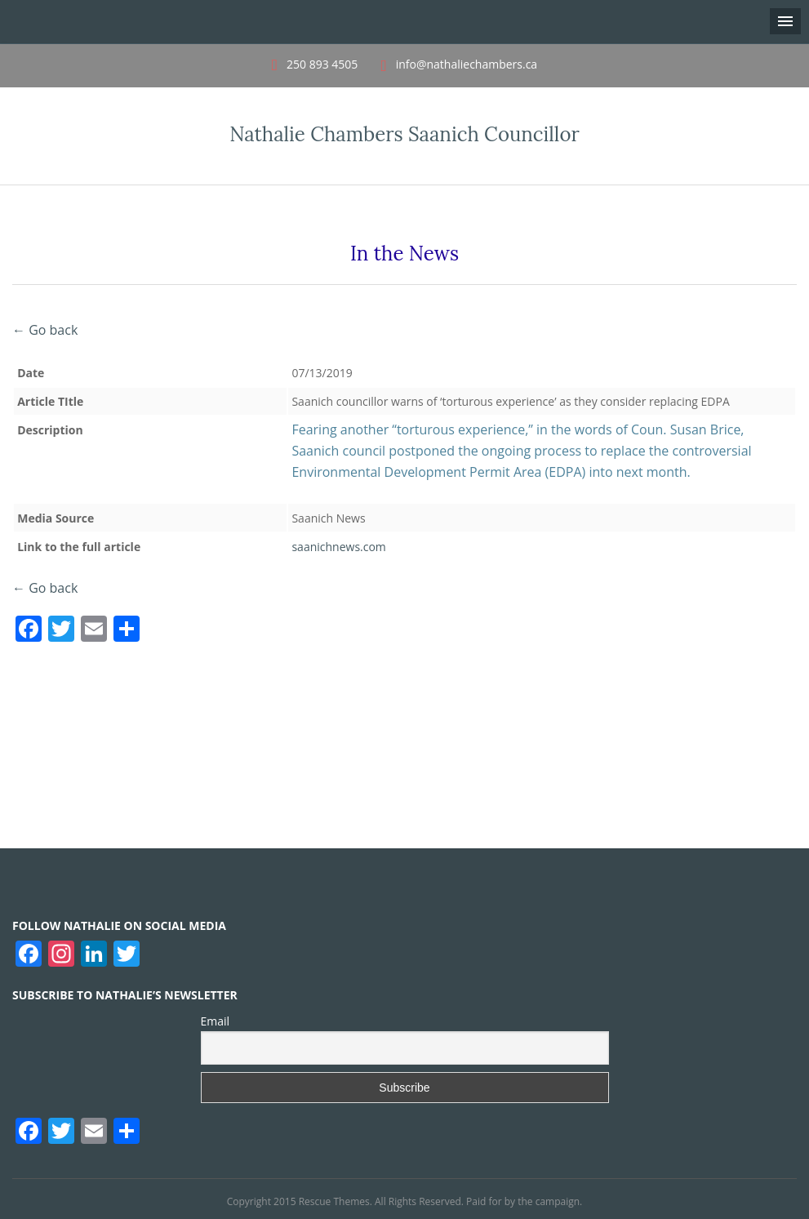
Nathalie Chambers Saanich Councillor (404, 134)
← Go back (45, 330)
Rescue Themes (334, 1201)
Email (215, 1021)
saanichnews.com (338, 546)
